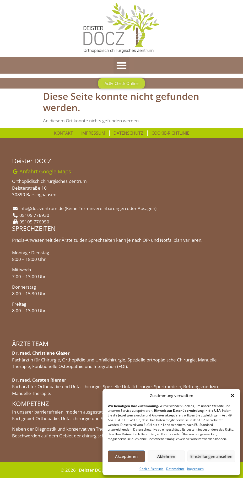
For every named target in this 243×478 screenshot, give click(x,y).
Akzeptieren (126, 456)
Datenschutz (175, 468)
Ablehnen (166, 456)
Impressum (195, 468)
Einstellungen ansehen (211, 456)
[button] (232, 395)
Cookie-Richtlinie (151, 468)
